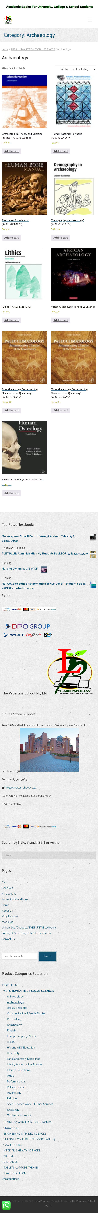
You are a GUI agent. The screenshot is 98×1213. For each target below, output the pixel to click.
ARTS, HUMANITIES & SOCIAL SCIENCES (33, 49)
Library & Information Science (24, 1064)
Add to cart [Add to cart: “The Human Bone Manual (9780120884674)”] (11, 237)
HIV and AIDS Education (21, 1047)
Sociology (13, 1109)
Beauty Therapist (17, 1007)
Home (5, 49)
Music (10, 1075)
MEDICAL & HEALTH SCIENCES (22, 1150)
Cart (4, 882)
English (11, 1030)
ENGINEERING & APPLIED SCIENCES (25, 1133)
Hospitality (13, 1053)
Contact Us (8, 939)
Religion (12, 1098)
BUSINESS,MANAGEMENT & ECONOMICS (28, 1122)
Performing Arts (16, 1081)
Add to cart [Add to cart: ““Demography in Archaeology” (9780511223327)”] (60, 237)
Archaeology (15, 1002)
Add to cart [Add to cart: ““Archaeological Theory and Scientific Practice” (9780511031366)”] (11, 151)
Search (47, 956)
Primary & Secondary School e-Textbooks (26, 933)
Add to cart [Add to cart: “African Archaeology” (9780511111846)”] (60, 320)
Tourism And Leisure (19, 1115)
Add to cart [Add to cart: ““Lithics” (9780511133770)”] (11, 320)
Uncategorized (10, 1178)
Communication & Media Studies (26, 1013)
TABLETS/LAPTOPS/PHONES (21, 1167)
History (11, 1041)
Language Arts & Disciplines (23, 1058)
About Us (7, 910)
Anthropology (15, 996)
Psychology (14, 1092)
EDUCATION (11, 1127)
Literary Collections (18, 1070)
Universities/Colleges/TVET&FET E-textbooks (29, 927)
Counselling (14, 1019)
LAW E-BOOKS (12, 1144)
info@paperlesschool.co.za (20, 787)
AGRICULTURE (10, 985)
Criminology (14, 1024)
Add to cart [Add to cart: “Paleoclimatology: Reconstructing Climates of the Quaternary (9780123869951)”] (11, 410)
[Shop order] (75, 69)
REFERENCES (9, 1161)
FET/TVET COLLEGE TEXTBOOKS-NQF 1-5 (29, 1139)
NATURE (9, 1156)
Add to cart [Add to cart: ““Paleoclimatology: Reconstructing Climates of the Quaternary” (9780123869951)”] (60, 410)
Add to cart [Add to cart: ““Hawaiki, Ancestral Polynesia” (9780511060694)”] (60, 151)
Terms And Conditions (15, 899)
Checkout (7, 888)
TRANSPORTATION (15, 1173)
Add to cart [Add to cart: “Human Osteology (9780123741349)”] (11, 493)
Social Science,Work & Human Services (30, 1104)
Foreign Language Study (21, 1036)
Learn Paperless (42, 1201)
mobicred (7, 922)
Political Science (16, 1087)
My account (9, 893)
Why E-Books (10, 916)
